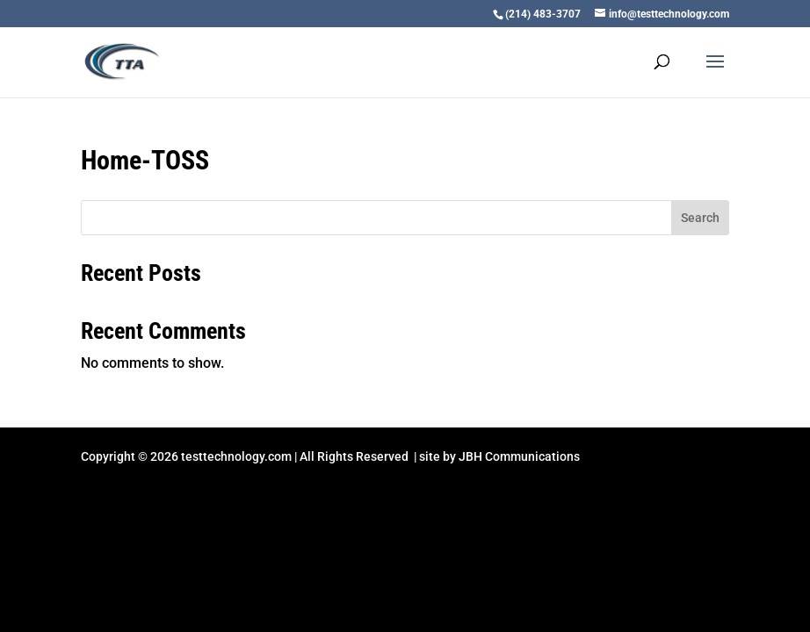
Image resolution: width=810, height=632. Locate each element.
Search (700, 218)
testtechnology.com (236, 456)
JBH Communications (519, 456)
